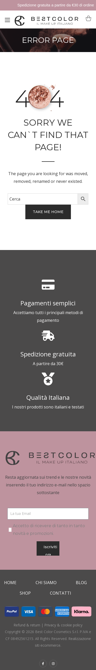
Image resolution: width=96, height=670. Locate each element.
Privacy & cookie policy (63, 625)
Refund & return (27, 625)
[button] (87, 19)
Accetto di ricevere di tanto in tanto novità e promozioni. (49, 529)
